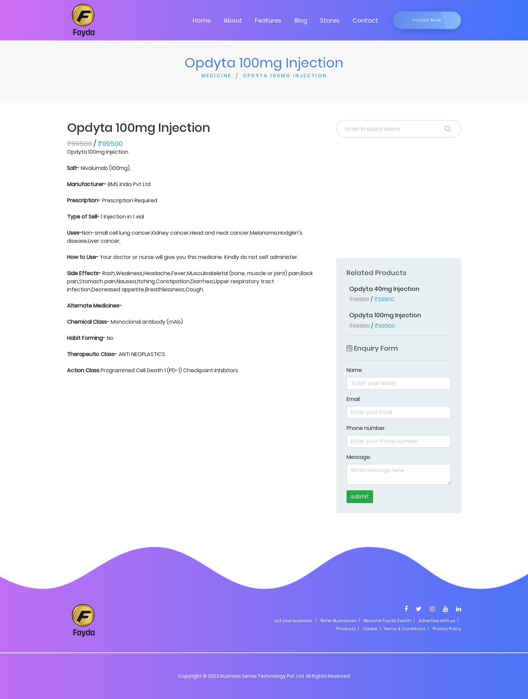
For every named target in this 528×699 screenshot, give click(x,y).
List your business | (295, 620)
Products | (347, 629)
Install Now (426, 20)
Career (370, 629)
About (233, 20)
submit (360, 496)
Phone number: (366, 428)
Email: (353, 399)
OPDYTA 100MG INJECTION (285, 75)
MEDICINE (216, 75)
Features (268, 20)
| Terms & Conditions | (404, 629)
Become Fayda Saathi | (389, 620)
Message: (358, 457)
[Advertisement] (398, 203)
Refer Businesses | (340, 620)
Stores (330, 20)
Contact (365, 20)
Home (202, 20)
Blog (300, 20)
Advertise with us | (438, 620)
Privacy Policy (447, 629)
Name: (354, 370)
